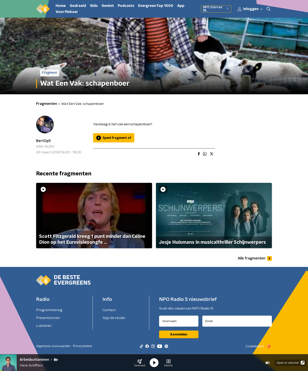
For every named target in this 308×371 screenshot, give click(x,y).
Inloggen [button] (250, 9)
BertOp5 (43, 141)
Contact (109, 310)
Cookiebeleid (255, 346)
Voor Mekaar (67, 12)
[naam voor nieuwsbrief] (178, 321)
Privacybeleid (82, 346)
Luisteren (43, 326)
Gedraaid (78, 6)
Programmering (49, 310)
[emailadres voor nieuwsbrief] (237, 321)
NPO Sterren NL (216, 9)
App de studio (114, 318)
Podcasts (126, 6)
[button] (139, 362)
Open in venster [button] (290, 363)
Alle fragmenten (255, 258)
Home (61, 6)
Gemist (108, 6)
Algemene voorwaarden (53, 346)
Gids (94, 6)
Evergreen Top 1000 (155, 6)
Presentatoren (48, 318)
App (180, 6)
